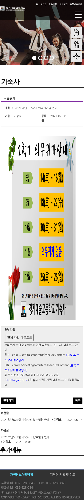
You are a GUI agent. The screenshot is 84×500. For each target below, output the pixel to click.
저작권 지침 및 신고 (62, 474)
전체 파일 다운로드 (19, 337)
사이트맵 (63, 4)
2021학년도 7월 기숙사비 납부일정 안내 (25, 437)
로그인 (43, 4)
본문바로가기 (76, 4)
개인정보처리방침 (21, 474)
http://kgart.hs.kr (16, 380)
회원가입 (53, 4)
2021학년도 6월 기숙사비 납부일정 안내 (25, 419)
